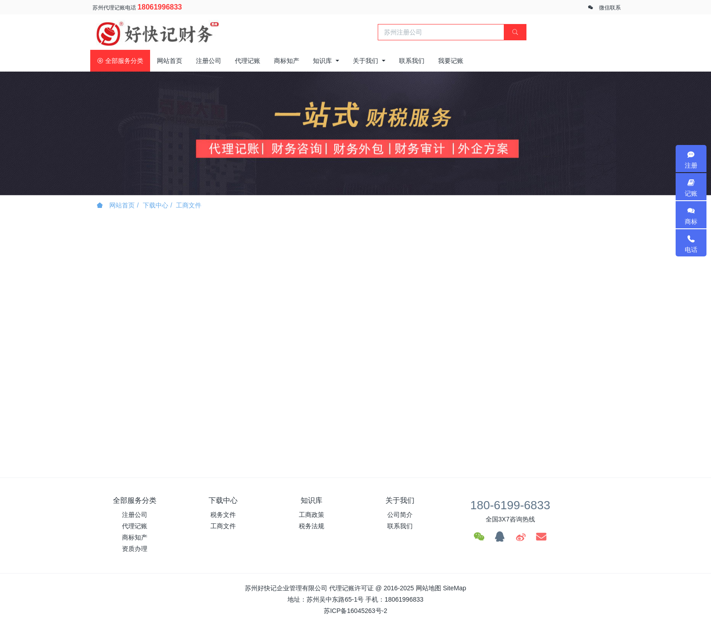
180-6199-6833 (510, 505)
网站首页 (169, 60)
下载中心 (155, 205)
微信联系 (610, 8)
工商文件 (188, 205)
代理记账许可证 (351, 588)
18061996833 (159, 7)
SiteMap (454, 588)
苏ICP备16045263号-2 (355, 610)
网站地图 (428, 588)
